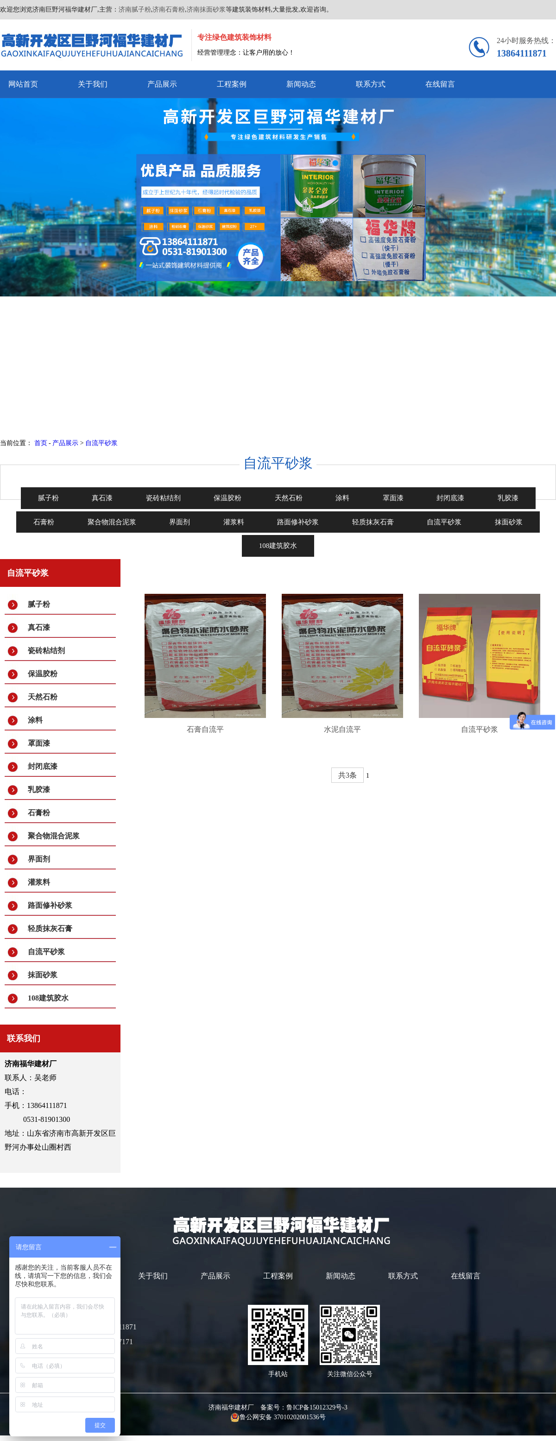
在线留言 (440, 84)
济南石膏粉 (168, 9)
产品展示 (162, 84)
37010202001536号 (300, 1417)
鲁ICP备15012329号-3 (316, 1407)
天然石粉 (42, 697)
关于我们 (92, 84)
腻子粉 (39, 604)
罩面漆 (39, 743)
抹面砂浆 (42, 975)
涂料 (35, 720)
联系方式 (370, 84)
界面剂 (39, 859)
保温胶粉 (42, 674)
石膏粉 (39, 813)
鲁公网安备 (252, 1417)
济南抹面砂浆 (206, 9)
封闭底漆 (42, 766)
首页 (40, 443)
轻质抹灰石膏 (50, 928)
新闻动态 (301, 84)
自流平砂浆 (101, 443)
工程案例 (231, 84)
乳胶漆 (39, 789)
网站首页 (23, 84)
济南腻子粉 (135, 9)
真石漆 (39, 627)
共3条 (347, 775)
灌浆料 (39, 882)
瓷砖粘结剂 (46, 650)
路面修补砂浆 (50, 905)
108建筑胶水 (48, 998)
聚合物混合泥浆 (54, 836)
